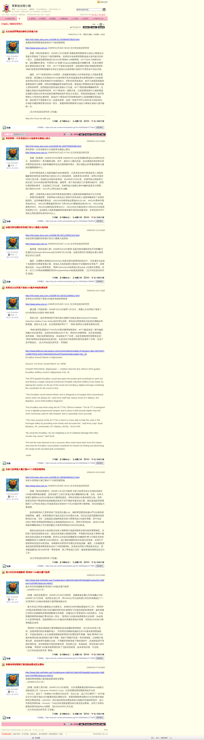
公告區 (74, 19)
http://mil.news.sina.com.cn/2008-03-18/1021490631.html (52, 295)
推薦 (102, 34)
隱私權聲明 (53, 734)
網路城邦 (104, 2)
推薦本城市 (25, 11)
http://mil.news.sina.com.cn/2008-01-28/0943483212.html (52, 477)
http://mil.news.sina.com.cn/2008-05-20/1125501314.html (52, 235)
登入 (153, 738)
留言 (8, 61)
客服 (61, 734)
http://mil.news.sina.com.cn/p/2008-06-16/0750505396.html (53, 146)
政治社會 (14, 14)
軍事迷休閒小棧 (21, 5)
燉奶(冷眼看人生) (55, 9)
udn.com (105, 734)
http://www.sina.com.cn (36, 48)
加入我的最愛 (35, 11)
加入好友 (15, 61)
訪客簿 (84, 19)
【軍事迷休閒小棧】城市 (35, 14)
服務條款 (33, 734)
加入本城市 (16, 11)
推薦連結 (63, 19)
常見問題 (25, 734)
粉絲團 (37, 738)
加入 (157, 738)
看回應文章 (75, 27)
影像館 (52, 19)
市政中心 (97, 19)
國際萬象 (22, 14)
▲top (106, 730)
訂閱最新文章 (46, 11)
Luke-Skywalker (21, 9)
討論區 (22, 19)
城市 (7, 14)
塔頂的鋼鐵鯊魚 (41, 9)
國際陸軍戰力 (16, 24)
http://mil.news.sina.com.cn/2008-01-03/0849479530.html (52, 39)
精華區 (32, 19)
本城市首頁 (9, 19)
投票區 (42, 19)
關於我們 (16, 734)
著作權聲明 (43, 734)
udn (3, 14)
